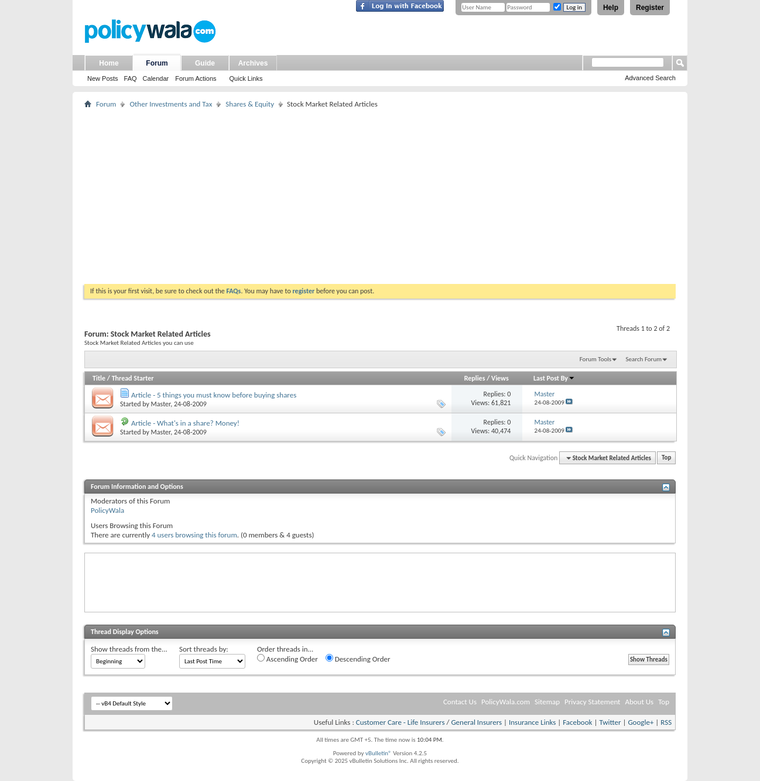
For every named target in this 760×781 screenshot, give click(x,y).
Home (108, 63)
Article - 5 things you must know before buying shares (213, 394)
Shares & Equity (249, 104)
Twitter (610, 722)
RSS (666, 722)
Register (650, 8)
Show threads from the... (129, 649)
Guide (205, 63)
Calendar (156, 78)
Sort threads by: (203, 649)
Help (610, 8)
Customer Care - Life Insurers (400, 722)
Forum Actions (195, 78)
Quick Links (246, 78)
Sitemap (547, 701)
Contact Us (460, 701)
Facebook (577, 722)
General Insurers (476, 722)
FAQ (130, 78)
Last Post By (554, 378)
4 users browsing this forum (194, 534)
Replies (474, 378)
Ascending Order (287, 658)
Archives (253, 63)
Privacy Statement (592, 701)
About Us (639, 701)
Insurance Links (532, 722)
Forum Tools (595, 359)
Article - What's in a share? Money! (185, 423)
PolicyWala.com (505, 701)
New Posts (102, 78)
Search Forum (644, 359)
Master (161, 404)
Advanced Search (650, 77)
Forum (156, 63)
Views (500, 378)
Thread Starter (133, 378)
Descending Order (358, 658)
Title (99, 378)
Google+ (640, 722)
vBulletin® (378, 753)
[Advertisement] (380, 196)
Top (666, 458)
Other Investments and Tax (170, 104)
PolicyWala (107, 510)
